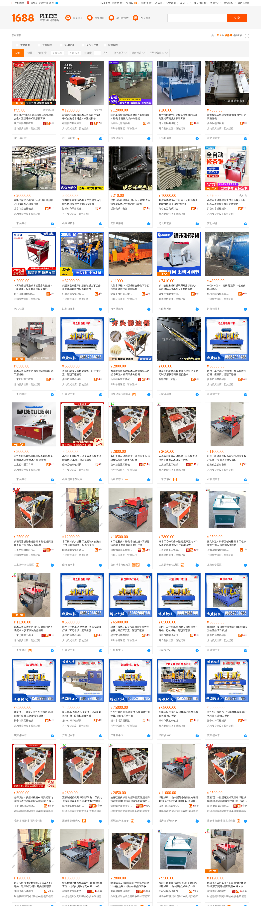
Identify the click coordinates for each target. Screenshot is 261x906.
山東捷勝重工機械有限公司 (121, 464)
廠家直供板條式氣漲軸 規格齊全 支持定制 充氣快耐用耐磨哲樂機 (178, 372)
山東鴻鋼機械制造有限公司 (73, 550)
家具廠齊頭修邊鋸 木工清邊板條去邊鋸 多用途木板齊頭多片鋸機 (130, 372)
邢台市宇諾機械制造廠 (218, 208)
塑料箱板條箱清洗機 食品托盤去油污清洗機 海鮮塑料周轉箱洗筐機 (81, 202)
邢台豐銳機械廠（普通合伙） (170, 123)
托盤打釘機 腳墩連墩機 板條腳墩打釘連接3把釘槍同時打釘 (130, 714)
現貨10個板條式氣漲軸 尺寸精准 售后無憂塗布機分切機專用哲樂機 (130, 202)
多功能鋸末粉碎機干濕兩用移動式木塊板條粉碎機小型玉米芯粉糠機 (178, 287)
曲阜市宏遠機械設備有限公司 (25, 208)
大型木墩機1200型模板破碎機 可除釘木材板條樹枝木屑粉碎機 (130, 287)
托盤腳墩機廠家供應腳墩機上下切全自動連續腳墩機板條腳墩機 (81, 287)
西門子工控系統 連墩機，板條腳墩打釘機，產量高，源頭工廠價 (226, 372)
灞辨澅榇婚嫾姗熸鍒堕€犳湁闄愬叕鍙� (25, 891)
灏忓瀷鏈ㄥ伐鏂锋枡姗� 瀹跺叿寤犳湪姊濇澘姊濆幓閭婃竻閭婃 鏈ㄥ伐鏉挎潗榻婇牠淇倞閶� (34, 799)
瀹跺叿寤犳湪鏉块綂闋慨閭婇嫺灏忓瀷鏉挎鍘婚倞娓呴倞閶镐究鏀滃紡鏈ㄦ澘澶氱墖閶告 (130, 799)
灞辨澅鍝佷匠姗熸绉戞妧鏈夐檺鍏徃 (25, 805)
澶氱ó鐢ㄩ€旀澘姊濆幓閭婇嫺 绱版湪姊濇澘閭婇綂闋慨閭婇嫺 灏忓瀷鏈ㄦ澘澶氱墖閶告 (227, 799)
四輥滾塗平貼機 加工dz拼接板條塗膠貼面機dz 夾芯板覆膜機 (33, 202)
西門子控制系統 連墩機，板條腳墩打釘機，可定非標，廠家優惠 (81, 628)
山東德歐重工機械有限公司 (121, 379)
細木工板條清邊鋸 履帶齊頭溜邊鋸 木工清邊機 (33, 372)
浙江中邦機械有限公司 (25, 123)
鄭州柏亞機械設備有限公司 (170, 294)
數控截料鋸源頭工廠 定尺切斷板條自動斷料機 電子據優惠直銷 (178, 202)
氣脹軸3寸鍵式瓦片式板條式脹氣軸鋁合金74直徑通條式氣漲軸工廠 (33, 116)
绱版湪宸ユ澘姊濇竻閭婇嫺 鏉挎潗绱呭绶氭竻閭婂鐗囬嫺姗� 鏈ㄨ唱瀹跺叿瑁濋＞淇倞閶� (178, 799)
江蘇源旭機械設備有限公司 (73, 294)
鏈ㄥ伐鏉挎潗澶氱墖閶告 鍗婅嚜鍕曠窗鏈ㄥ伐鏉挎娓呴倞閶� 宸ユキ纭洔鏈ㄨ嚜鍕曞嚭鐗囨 (82, 884)
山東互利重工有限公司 (25, 379)
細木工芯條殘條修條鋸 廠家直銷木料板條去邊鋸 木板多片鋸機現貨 (178, 543)
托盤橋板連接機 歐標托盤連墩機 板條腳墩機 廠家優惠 (178, 714)
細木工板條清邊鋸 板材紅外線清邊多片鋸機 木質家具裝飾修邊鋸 (130, 116)
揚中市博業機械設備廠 (73, 379)
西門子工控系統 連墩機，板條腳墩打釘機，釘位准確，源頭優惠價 (178, 628)
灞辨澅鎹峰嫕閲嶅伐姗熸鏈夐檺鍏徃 (73, 805)
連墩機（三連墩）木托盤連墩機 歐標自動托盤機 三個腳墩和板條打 (33, 714)
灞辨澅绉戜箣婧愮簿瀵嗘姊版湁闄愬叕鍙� (170, 805)
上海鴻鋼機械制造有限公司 (218, 550)
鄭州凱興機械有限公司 (218, 294)
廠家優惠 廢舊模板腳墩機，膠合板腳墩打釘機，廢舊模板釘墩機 (81, 714)
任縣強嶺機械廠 (215, 123)
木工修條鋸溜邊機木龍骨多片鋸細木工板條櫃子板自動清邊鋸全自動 (33, 287)
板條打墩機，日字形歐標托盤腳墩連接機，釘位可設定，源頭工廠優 (130, 628)
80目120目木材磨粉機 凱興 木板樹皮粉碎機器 (226, 287)
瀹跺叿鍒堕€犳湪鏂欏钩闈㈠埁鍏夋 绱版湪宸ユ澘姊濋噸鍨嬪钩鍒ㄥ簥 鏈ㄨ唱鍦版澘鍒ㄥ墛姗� (178, 884)
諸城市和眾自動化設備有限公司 (73, 208)
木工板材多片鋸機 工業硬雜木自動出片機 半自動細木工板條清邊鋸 (81, 543)
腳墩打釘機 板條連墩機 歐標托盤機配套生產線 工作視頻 (227, 628)
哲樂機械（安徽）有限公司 (121, 208)
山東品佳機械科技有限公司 (73, 464)
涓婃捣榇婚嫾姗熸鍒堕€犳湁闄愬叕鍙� (170, 891)
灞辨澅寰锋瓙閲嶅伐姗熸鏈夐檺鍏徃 (73, 891)
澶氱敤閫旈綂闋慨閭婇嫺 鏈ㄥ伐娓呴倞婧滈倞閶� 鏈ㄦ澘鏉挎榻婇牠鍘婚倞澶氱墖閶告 (82, 799)
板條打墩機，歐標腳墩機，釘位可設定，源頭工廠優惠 (81, 372)
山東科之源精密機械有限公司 (121, 123)
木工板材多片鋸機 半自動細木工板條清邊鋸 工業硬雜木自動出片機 (130, 543)
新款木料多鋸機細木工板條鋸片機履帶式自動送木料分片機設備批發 (81, 116)
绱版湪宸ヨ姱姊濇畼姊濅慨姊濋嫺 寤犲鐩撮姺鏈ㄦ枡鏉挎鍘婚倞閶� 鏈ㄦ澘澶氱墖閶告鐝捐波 (130, 884)
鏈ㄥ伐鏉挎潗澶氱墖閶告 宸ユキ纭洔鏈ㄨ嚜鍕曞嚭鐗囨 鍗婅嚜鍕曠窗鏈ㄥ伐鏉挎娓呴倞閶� (34, 884)
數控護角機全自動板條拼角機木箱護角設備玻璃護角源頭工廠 (178, 116)
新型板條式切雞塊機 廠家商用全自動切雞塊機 (226, 116)
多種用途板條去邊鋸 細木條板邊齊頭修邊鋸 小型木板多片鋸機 (33, 543)
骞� (51, 805)
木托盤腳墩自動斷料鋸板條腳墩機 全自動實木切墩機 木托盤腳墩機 (33, 458)
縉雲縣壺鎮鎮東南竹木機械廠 (73, 123)
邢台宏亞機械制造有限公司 (170, 208)
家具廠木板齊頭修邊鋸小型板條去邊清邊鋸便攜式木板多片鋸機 (178, 458)
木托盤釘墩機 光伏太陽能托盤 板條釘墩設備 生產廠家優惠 (227, 714)
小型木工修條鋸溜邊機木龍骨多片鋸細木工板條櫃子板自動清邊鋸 (226, 202)
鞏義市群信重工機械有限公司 (121, 294)
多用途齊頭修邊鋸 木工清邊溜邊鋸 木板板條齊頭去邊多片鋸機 (130, 458)
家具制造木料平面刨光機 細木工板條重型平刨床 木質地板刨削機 (226, 543)
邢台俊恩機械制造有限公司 (25, 294)
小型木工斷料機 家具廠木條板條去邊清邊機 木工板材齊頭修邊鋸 (81, 458)
